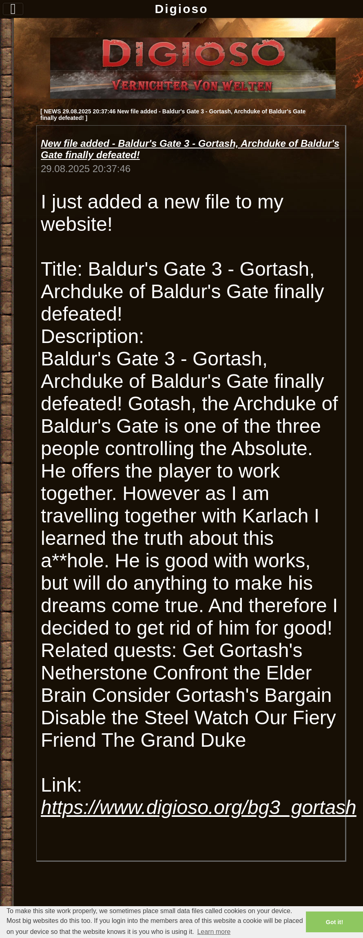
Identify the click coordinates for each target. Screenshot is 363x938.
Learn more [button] (213, 931)
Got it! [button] (334, 922)
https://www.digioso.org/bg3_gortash (198, 807)
